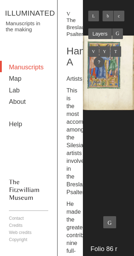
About (17, 101)
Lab (14, 90)
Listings (104, 51)
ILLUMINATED (30, 13)
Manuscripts (26, 67)
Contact (16, 218)
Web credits (20, 232)
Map (15, 78)
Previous (93, 51)
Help (15, 124)
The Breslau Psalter (75, 27)
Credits (16, 225)
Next (115, 51)
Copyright (18, 239)
